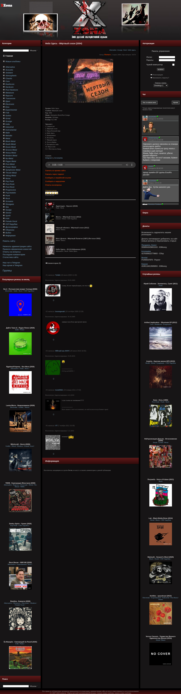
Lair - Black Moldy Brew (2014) (161, 518)
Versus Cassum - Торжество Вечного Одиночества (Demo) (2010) (160, 637)
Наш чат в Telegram (11, 263)
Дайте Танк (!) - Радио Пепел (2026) (20, 328)
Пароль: (150, 60)
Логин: (149, 57)
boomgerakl (60, 311)
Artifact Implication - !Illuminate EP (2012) (160, 322)
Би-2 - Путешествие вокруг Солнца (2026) (20, 289)
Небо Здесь (132, 50)
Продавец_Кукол (149, 245)
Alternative (112, 50)
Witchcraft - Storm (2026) (20, 444)
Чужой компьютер (154, 65)
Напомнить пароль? (160, 78)
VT (56, 425)
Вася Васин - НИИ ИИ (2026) (20, 562)
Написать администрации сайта (17, 246)
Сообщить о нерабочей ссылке (58, 178)
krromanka (58, 158)
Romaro (107, 54)
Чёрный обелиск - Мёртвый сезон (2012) (72, 228)
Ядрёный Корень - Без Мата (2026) (20, 367)
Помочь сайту (9, 241)
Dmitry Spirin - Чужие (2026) (20, 524)
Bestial (144, 258)
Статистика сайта (10, 257)
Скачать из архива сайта (55, 170)
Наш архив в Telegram (12, 265)
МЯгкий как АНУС (62, 351)
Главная (9, 56)
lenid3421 (59, 390)
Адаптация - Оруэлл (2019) (67, 206)
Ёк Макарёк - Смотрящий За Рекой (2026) (20, 642)
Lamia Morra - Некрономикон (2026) (20, 405)
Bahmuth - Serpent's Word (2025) (161, 557)
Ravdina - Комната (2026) (20, 601)
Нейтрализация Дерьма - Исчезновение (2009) (160, 440)
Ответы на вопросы (12, 252)
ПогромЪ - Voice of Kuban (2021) (161, 479)
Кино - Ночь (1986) (160, 400)
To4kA (57, 275)
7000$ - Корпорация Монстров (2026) (20, 483)
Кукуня (144, 264)
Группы (7, 270)
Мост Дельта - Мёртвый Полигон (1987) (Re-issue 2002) (78, 238)
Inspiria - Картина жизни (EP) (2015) (160, 361)
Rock (125, 50)
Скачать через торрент (54, 174)
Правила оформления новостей (17, 249)
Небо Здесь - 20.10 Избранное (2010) (71, 249)
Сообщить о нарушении (55, 181)
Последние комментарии (14, 255)
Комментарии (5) (53, 263)
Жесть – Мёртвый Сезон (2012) (68, 217)
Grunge (119, 50)
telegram (48, 158)
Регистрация (157, 75)
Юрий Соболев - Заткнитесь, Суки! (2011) (161, 284)
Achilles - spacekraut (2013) (161, 596)
